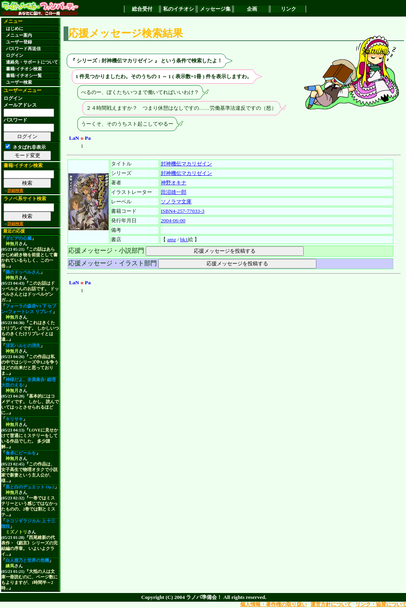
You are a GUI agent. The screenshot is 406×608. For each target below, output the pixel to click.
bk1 (184, 239)
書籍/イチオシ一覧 (24, 75)
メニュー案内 (19, 35)
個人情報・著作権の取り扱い (273, 604)
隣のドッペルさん (23, 272)
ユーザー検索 (19, 82)
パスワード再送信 (23, 49)
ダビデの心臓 (19, 238)
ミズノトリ (16, 532)
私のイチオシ (178, 9)
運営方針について (330, 604)
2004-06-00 (173, 220)
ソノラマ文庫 (176, 202)
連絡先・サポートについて (32, 62)
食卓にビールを (21, 453)
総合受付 (142, 9)
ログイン (14, 55)
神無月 (12, 244)
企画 (252, 9)
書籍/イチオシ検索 (24, 69)
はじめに (14, 28)
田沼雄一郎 (173, 192)
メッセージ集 (215, 9)
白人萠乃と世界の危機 (27, 560)
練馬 (10, 566)
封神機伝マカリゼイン (186, 164)
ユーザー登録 (19, 42)
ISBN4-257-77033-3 (182, 211)
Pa (88, 138)
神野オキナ (173, 183)
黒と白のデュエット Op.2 (30, 487)
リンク (288, 9)
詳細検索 (15, 190)
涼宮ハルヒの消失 (23, 345)
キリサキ (14, 419)
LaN (74, 138)
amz (171, 239)
